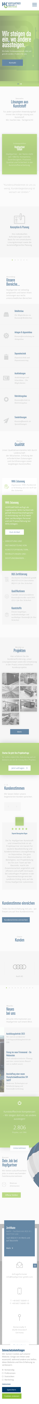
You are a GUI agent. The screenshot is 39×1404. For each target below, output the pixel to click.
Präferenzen (9, 1373)
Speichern (11, 1389)
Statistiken (9, 1376)
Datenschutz (6, 1384)
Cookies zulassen (11, 1396)
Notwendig (9, 1370)
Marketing (9, 1379)
